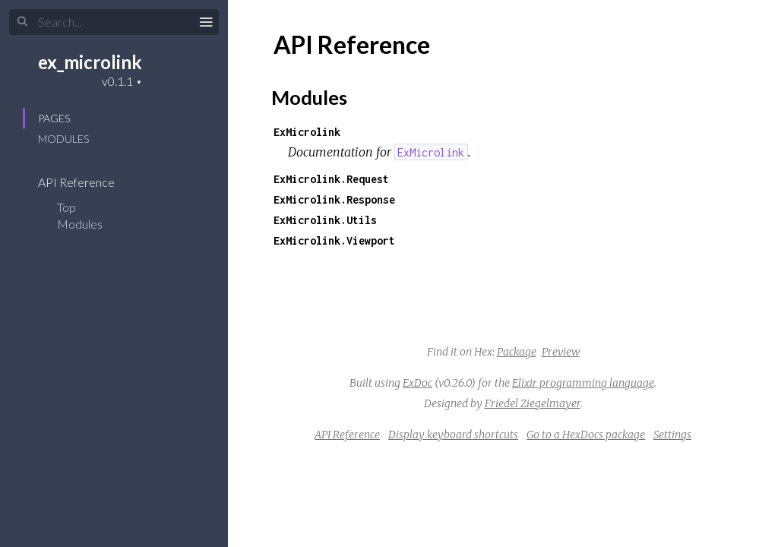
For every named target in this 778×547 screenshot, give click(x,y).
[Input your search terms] (114, 22)
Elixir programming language (583, 383)
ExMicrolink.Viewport (334, 240)
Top (66, 207)
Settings (672, 434)
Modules (63, 138)
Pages (54, 118)
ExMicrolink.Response (334, 199)
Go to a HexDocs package (586, 434)
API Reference (86, 182)
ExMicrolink (307, 131)
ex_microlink (90, 62)
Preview (561, 352)
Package (516, 352)
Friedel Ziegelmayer (532, 403)
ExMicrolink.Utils (325, 219)
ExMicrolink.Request (331, 178)
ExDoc (417, 383)
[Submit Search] (22, 22)
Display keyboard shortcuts (453, 434)
